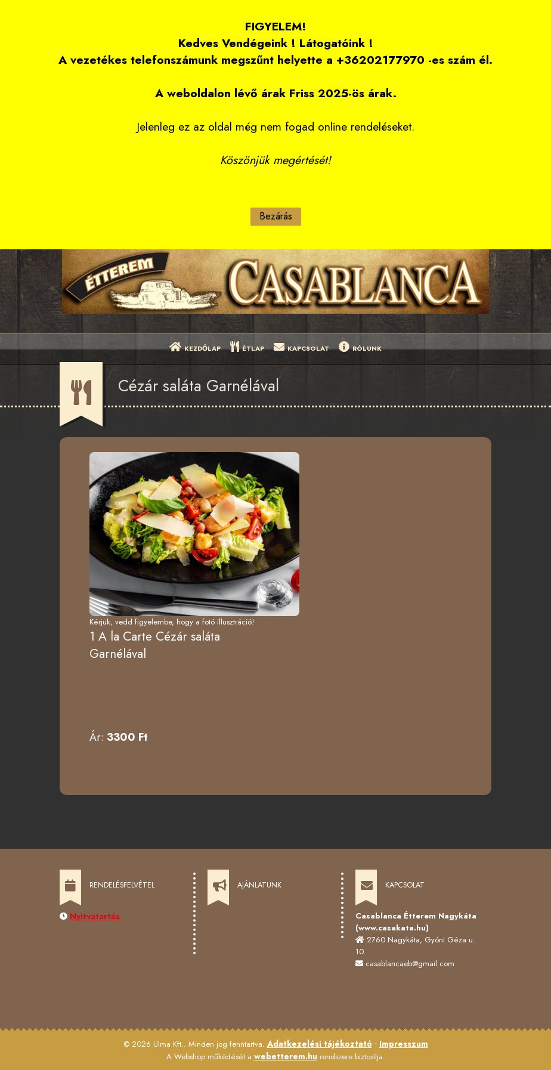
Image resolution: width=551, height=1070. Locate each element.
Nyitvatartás (95, 916)
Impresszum (403, 1044)
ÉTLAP (247, 347)
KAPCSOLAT (301, 347)
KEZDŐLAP (195, 347)
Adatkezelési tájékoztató (319, 1044)
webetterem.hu (285, 1056)
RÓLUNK (360, 347)
